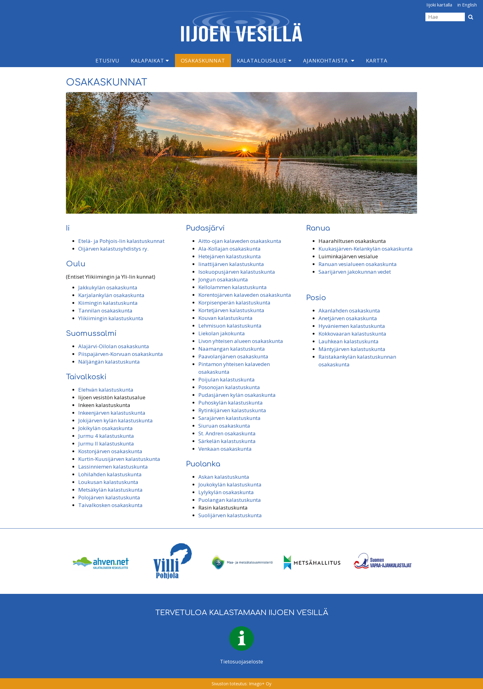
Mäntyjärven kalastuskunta (352, 349)
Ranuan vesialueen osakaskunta (358, 264)
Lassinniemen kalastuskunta (113, 466)
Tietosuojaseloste (241, 661)
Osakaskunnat (203, 60)
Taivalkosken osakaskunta (110, 505)
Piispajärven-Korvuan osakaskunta (120, 353)
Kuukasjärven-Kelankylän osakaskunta (366, 248)
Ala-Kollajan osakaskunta (229, 248)
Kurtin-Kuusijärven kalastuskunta (119, 458)
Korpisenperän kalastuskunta (234, 302)
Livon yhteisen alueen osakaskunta (240, 340)
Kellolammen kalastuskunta (232, 287)
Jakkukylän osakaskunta (107, 287)
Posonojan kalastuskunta (229, 387)
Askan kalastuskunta (223, 476)
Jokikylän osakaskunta (105, 428)
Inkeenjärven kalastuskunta (111, 412)
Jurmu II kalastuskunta (106, 443)
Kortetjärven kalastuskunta (231, 310)
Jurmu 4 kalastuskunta (106, 435)
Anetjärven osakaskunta (348, 318)
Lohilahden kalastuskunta (110, 474)
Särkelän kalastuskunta (227, 441)
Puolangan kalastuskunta (229, 499)
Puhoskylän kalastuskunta (230, 402)
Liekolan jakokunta (221, 333)
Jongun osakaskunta (223, 279)
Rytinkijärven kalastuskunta (232, 410)
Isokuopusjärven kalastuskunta (236, 271)
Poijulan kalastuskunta (226, 379)
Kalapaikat (150, 60)
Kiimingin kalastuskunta (108, 302)
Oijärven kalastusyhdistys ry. (113, 248)
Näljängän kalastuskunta (109, 361)
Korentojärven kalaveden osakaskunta (244, 294)
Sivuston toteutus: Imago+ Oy (241, 684)
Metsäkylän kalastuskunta (110, 489)
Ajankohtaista (325, 60)
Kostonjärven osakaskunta (110, 451)
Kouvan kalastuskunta (225, 317)
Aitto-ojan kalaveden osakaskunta (239, 240)
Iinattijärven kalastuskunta (231, 264)
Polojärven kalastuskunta (109, 497)
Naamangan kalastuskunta (231, 348)
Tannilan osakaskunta (105, 310)
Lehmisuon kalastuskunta (230, 325)
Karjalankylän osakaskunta (111, 295)
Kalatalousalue (264, 60)
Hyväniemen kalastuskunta (352, 325)
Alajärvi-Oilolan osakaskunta (113, 346)
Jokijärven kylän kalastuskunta (115, 420)
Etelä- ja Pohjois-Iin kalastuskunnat (121, 240)
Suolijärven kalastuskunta (230, 515)
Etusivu (107, 60)
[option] (101, 561)
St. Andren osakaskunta (227, 433)
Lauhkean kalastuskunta (349, 341)
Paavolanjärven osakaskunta (233, 356)
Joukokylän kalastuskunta (230, 484)
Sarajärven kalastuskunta (229, 417)
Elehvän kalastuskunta (105, 389)
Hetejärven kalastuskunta (229, 256)
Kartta (376, 60)
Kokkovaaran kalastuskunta (352, 333)
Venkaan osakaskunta (225, 448)
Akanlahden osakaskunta (349, 310)
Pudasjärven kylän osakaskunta (237, 394)
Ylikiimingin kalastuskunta (110, 318)
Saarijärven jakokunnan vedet (355, 271)
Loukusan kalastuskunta (108, 482)
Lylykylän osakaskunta (226, 492)
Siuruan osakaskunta (224, 425)
